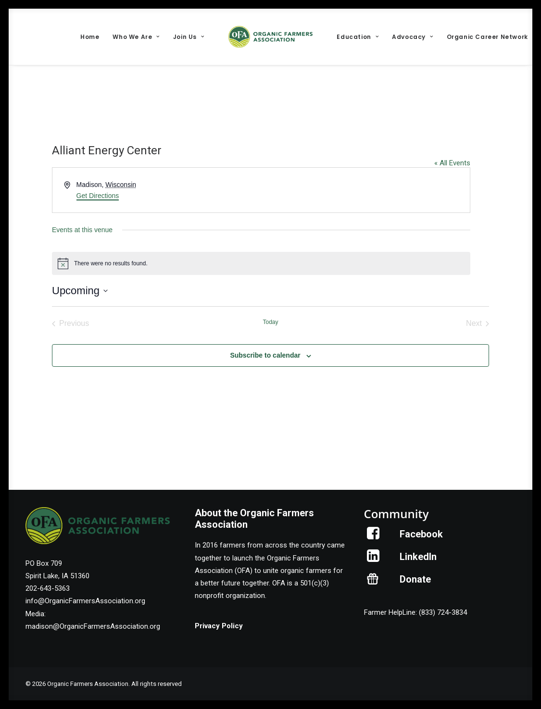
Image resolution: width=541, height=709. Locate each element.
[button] (373, 537)
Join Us (188, 37)
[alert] (261, 263)
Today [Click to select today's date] (270, 322)
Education (357, 37)
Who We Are (136, 37)
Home (89, 37)
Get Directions (97, 195)
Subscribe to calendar (265, 355)
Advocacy (412, 37)
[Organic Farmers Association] (270, 37)
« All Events (452, 163)
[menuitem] (90, 37)
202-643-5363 (47, 588)
